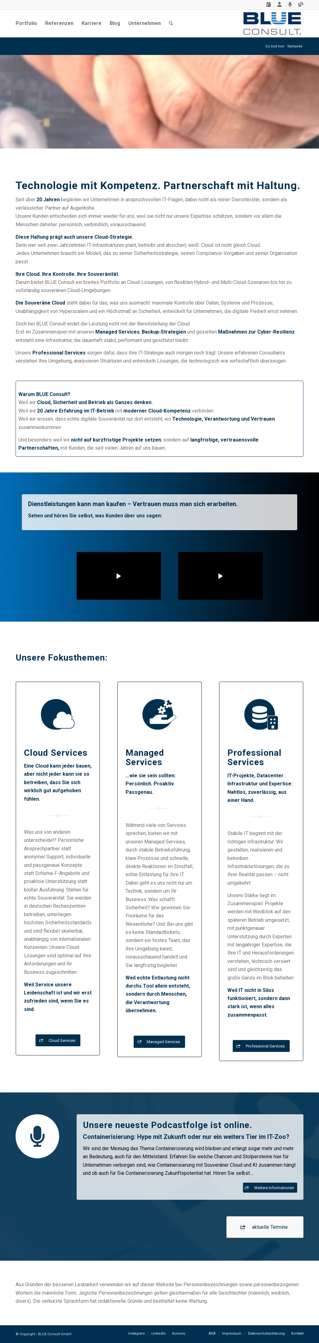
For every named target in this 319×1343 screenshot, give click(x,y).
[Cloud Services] (58, 1040)
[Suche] (171, 23)
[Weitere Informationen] (270, 1188)
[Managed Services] (159, 1042)
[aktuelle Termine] (264, 1227)
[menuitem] (268, 5)
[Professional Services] (261, 1046)
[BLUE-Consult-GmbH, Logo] (272, 23)
